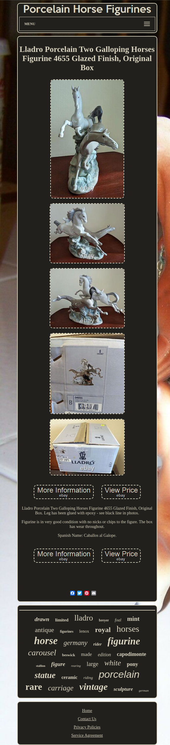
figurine (124, 641)
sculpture (123, 689)
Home (87, 710)
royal (103, 630)
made (86, 654)
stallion (40, 665)
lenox (84, 631)
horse (46, 640)
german (144, 690)
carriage (60, 688)
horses (127, 629)
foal (118, 620)
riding (88, 677)
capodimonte (131, 654)
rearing (76, 665)
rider (97, 644)
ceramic (69, 677)
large (92, 664)
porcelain (119, 674)
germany (75, 642)
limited (62, 620)
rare (33, 687)
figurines (66, 631)
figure (58, 664)
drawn (42, 619)
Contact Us (87, 719)
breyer (104, 620)
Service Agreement (87, 735)
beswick (68, 655)
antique (44, 630)
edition (104, 654)
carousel (42, 652)
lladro (84, 617)
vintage (93, 686)
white (112, 663)
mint (133, 618)
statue (45, 675)
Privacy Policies (87, 727)
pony (132, 664)
